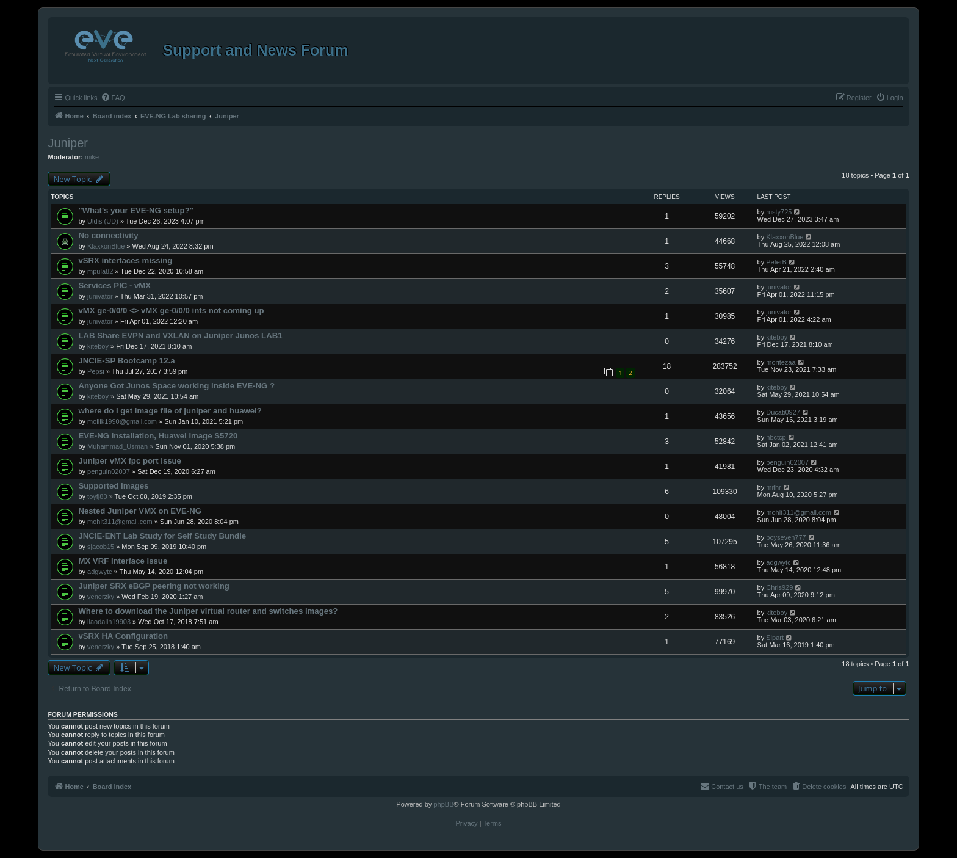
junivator (100, 296)
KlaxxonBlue (106, 246)
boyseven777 (786, 537)
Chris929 (779, 587)
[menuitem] (113, 97)
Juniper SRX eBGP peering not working (153, 586)
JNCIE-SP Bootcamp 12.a (126, 360)
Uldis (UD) (102, 221)
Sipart (775, 637)
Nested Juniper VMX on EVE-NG (139, 510)
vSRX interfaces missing (125, 260)
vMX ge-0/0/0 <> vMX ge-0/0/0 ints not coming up (171, 310)
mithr (773, 487)
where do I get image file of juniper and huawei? (169, 410)
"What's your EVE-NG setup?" (135, 210)
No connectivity (108, 235)
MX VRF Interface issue (122, 560)
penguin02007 (108, 471)
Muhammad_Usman (117, 446)
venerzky (100, 596)
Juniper (68, 143)
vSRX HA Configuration (123, 636)
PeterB (776, 262)
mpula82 (100, 271)
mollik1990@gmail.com (122, 421)
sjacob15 (100, 546)
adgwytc (99, 571)
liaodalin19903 (109, 621)
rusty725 (779, 212)
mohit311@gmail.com (120, 521)
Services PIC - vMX (114, 285)
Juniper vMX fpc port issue (129, 460)
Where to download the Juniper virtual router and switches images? (208, 611)
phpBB (443, 804)
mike (92, 157)
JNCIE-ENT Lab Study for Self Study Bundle (162, 535)
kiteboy (98, 346)
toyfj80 (97, 496)
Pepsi (95, 371)
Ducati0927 (783, 412)
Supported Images (113, 485)
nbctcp (775, 437)
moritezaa (780, 362)
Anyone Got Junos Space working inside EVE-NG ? (176, 385)
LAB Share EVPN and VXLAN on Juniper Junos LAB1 (180, 335)
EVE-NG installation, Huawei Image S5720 (157, 435)
